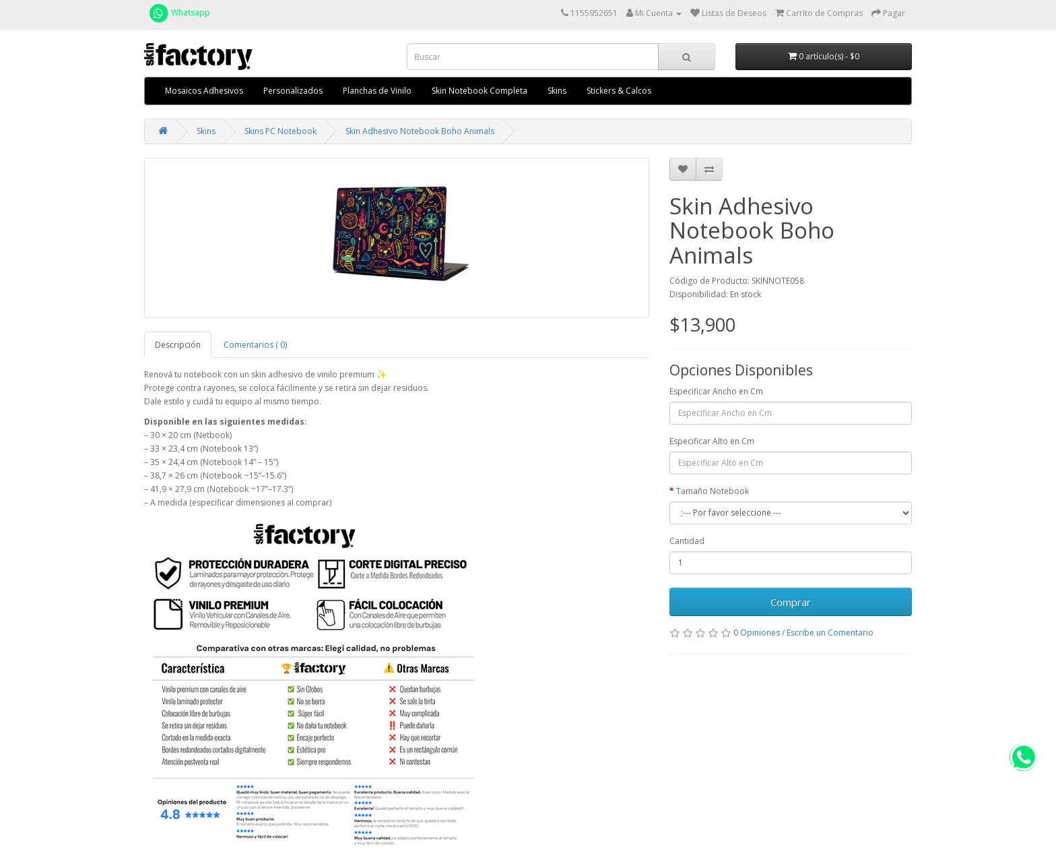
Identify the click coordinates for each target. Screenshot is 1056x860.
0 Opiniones (756, 632)
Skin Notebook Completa (479, 90)
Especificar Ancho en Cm (716, 391)
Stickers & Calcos (619, 90)
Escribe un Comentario (830, 632)
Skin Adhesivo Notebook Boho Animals (419, 131)
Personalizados (293, 90)
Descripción (178, 344)
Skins (557, 90)
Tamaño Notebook (712, 491)
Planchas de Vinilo (377, 90)
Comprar (790, 602)
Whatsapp (178, 12)
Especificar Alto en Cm (711, 441)
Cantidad (686, 541)
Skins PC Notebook (280, 131)
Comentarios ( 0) (255, 344)
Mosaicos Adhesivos (204, 90)
